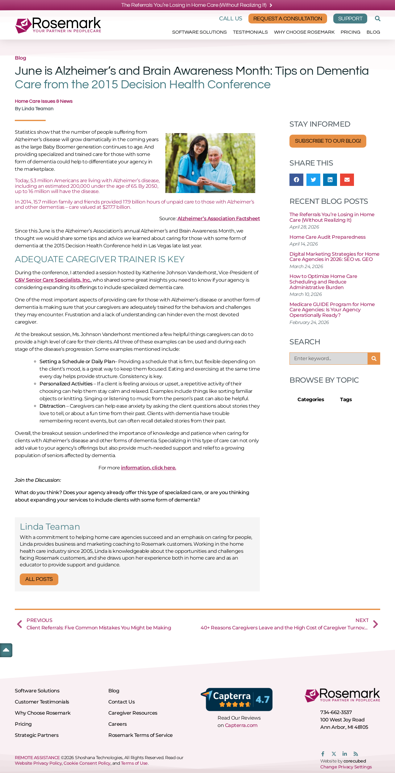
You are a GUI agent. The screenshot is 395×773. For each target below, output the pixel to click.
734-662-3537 (336, 712)
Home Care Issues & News (44, 101)
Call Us (230, 18)
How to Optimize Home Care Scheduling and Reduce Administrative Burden (323, 281)
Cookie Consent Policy (87, 763)
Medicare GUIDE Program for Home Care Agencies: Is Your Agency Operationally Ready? (332, 309)
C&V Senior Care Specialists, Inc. (53, 280)
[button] (376, 18)
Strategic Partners (36, 735)
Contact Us (121, 702)
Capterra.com (241, 725)
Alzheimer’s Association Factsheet (218, 218)
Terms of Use (134, 763)
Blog (373, 32)
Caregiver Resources (132, 713)
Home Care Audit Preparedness (327, 237)
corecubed (354, 761)
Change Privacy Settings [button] (346, 767)
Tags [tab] (346, 399)
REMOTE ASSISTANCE (37, 757)
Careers (117, 724)
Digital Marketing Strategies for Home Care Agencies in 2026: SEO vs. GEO (334, 257)
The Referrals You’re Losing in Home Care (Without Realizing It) (332, 217)
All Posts (39, 579)
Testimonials (250, 32)
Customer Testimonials (42, 702)
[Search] (374, 358)
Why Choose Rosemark (304, 32)
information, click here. (148, 468)
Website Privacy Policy (38, 763)
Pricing (350, 32)
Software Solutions (199, 32)
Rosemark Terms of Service (140, 735)
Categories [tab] (310, 399)
